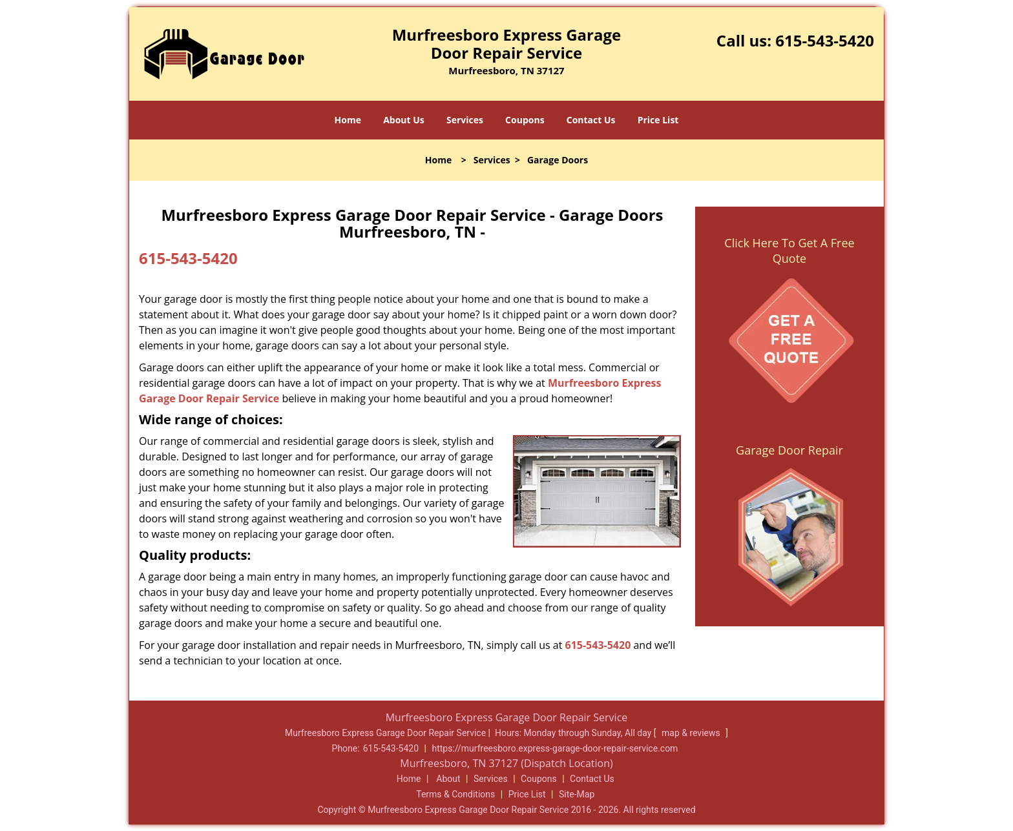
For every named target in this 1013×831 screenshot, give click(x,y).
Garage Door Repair (789, 450)
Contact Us (591, 120)
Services (464, 120)
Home (348, 120)
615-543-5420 (824, 40)
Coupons (524, 120)
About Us (403, 120)
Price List (658, 120)
